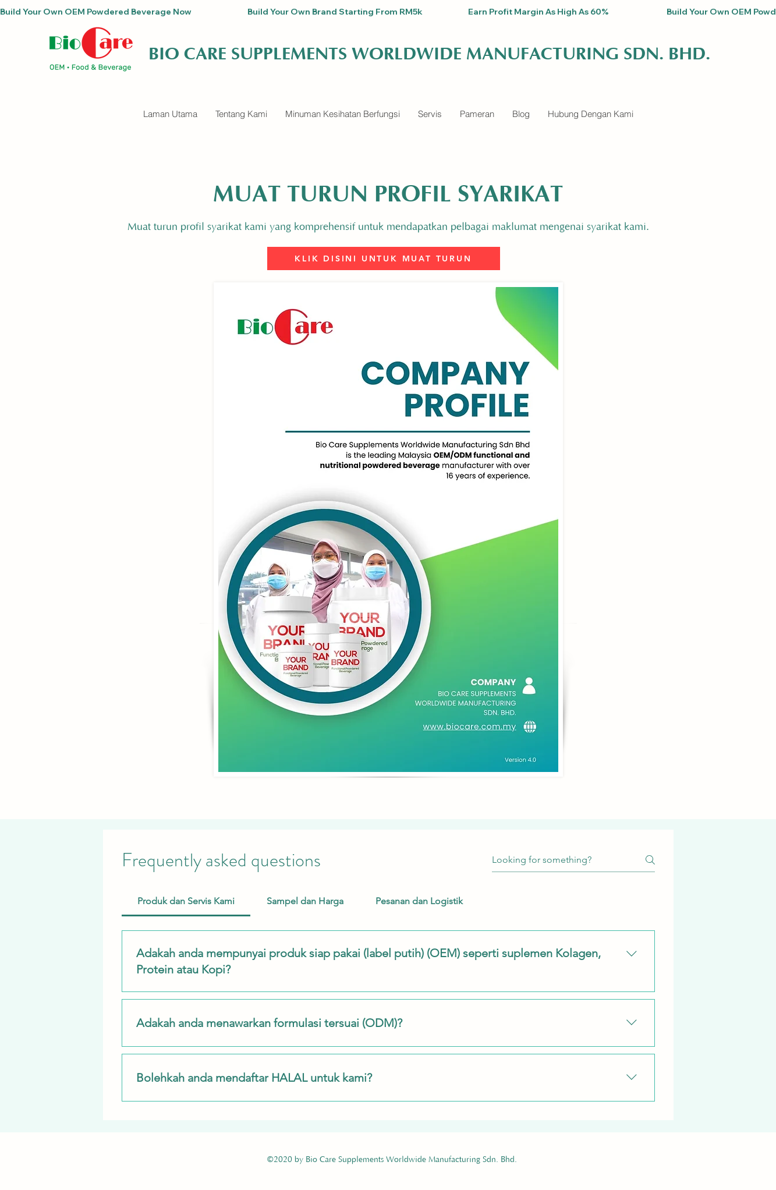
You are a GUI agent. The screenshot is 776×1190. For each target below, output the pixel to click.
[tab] (186, 901)
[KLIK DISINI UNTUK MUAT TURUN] (383, 258)
